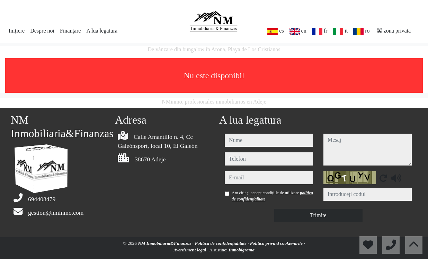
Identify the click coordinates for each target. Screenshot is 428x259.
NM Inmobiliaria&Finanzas (165, 243)
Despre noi (42, 31)
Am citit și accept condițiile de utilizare (272, 196)
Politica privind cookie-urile (277, 243)
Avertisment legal (190, 249)
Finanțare (70, 31)
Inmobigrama (242, 249)
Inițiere (17, 31)
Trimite (318, 215)
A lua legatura (101, 31)
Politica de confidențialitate (221, 243)
